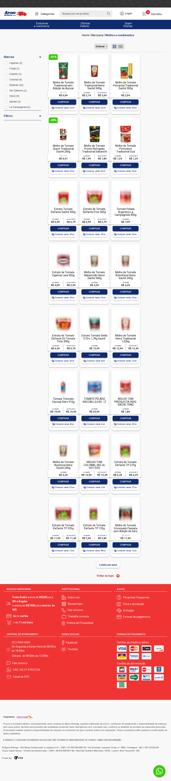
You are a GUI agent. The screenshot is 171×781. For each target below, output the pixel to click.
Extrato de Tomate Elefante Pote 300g (94, 210)
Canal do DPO (21, 676)
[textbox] (86, 13)
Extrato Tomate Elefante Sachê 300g (63, 210)
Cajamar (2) (15, 63)
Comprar (63, 102)
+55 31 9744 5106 (29, 669)
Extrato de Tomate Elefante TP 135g (94, 527)
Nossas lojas (75, 603)
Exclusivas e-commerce (41, 25)
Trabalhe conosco (78, 616)
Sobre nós (74, 597)
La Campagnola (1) (19, 107)
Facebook (72, 642)
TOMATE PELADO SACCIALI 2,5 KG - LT (94, 400)
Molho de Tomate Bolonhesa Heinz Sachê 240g (125, 275)
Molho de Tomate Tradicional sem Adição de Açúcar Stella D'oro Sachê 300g (63, 88)
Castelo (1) (15, 73)
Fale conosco (75, 610)
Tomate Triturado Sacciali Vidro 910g (63, 400)
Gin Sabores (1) (18, 90)
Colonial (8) (15, 79)
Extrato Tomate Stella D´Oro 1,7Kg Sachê (94, 337)
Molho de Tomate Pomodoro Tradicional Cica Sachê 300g (125, 150)
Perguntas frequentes (136, 597)
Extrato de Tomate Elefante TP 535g (63, 527)
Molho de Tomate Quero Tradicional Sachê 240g (63, 148)
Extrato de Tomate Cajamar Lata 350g (63, 274)
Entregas (128, 610)
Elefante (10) (16, 85)
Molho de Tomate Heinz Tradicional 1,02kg (125, 338)
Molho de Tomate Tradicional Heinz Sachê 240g (94, 85)
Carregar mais (108, 565)
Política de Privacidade (80, 622)
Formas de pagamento (136, 616)
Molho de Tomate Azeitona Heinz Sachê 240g (63, 465)
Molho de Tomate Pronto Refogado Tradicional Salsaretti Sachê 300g (94, 150)
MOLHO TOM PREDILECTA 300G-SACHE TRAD (125, 401)
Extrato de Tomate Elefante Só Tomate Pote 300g (63, 338)
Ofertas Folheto (85, 25)
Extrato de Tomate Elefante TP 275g (126, 463)
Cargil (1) (14, 68)
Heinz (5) (14, 96)
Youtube (73, 649)
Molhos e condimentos (119, 35)
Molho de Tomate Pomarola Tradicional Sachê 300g (125, 85)
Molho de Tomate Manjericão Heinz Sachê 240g (94, 275)
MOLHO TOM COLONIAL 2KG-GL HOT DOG (94, 465)
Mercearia (97, 35)
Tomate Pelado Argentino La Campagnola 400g (125, 211)
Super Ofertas (128, 25)
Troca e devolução (133, 604)
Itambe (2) (14, 101)
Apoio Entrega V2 (85, 35)
